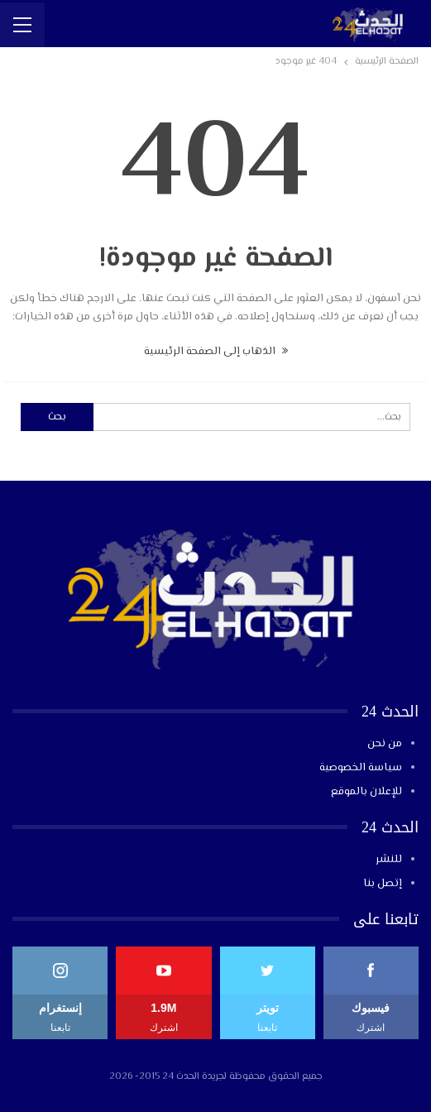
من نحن (384, 744)
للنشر (389, 859)
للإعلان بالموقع (366, 792)
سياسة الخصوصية (360, 768)
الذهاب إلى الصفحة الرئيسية (216, 351)
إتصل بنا (382, 883)
